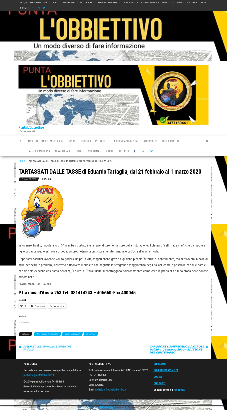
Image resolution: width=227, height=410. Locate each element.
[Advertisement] (114, 35)
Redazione (46, 179)
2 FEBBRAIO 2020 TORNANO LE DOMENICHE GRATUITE (47, 348)
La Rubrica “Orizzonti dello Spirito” (103, 2)
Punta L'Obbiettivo (31, 127)
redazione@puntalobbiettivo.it (110, 389)
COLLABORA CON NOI (166, 370)
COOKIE (158, 376)
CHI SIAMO (160, 364)
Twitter (44, 8)
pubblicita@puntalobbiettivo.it (39, 375)
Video (203, 2)
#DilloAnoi (192, 2)
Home (21, 160)
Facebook (179, 389)
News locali (168, 2)
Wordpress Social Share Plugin (98, 407)
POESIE (180, 2)
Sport (54, 2)
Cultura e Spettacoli (71, 2)
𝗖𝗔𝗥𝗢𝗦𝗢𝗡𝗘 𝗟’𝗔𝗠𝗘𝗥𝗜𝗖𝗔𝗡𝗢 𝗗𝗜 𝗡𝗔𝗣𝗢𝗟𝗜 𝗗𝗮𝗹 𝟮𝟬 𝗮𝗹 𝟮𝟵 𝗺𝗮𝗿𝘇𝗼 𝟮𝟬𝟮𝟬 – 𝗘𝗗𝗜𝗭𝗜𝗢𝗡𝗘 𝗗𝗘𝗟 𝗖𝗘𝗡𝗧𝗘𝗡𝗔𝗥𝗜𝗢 (177, 349)
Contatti (24, 8)
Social (33, 8)
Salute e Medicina (150, 2)
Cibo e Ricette (131, 2)
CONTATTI (160, 383)
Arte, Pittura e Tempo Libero (34, 2)
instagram (38, 8)
